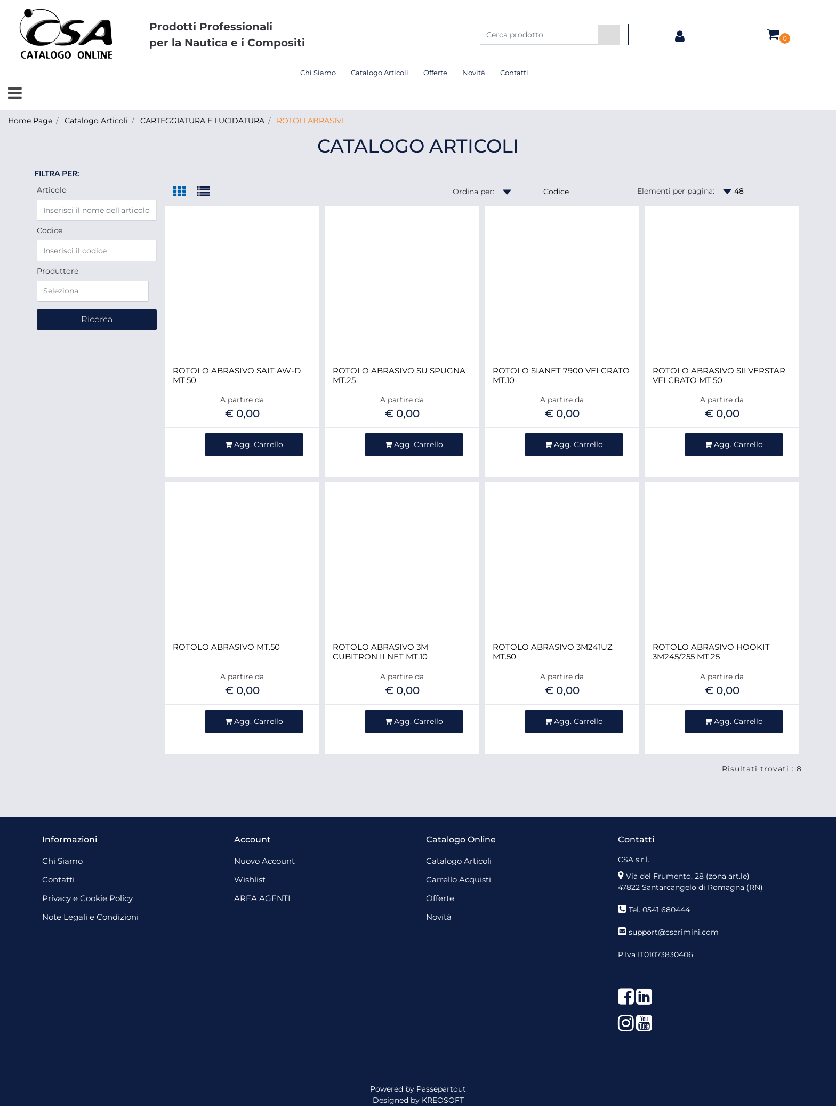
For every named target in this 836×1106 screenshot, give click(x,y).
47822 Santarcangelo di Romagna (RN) (690, 887)
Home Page (30, 120)
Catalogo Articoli (96, 120)
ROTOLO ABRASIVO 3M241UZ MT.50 (553, 652)
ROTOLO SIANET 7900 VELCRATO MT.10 (561, 375)
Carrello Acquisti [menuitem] (458, 879)
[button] (609, 35)
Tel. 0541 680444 (659, 909)
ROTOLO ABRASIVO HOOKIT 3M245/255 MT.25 (711, 652)
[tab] (185, 192)
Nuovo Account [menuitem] (264, 861)
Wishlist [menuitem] (250, 879)
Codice (49, 230)
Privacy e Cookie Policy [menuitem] (87, 898)
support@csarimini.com (674, 932)
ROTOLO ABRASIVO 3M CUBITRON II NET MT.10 (380, 652)
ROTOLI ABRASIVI (310, 120)
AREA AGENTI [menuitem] (262, 898)
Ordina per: (473, 191)
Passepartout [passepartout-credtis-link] (441, 1089)
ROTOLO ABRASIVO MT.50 (226, 647)
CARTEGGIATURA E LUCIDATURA (202, 120)
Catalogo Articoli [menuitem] (379, 72)
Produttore (57, 271)
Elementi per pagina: (675, 191)
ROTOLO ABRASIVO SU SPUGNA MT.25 (399, 375)
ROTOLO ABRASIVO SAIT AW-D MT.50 (237, 375)
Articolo (52, 190)
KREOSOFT (443, 1100)
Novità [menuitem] (473, 72)
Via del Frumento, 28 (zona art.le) (688, 876)
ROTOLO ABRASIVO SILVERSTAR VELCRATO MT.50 (719, 375)
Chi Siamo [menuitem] (318, 72)
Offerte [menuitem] (435, 72)
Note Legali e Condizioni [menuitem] (90, 917)
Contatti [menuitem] (514, 72)
